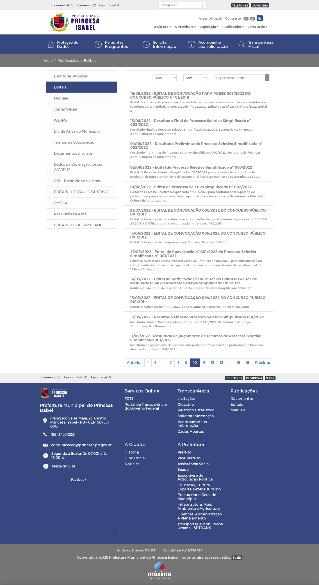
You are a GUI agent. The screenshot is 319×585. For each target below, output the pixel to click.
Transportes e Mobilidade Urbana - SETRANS (200, 526)
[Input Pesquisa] (181, 5)
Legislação (208, 27)
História (132, 452)
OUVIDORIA (260, 5)
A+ (245, 18)
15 (238, 362)
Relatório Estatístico (196, 410)
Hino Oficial (135, 458)
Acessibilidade (210, 18)
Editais (236, 404)
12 (212, 362)
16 (247, 362)
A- (252, 18)
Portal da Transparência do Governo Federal (146, 406)
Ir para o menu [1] (50, 377)
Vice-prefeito (189, 458)
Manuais (238, 410)
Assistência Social (194, 464)
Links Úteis (256, 27)
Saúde (183, 469)
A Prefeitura (184, 27)
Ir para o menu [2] (86, 5)
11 (204, 362)
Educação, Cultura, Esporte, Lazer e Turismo (199, 487)
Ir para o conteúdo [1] (62, 5)
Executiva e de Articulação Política (195, 477)
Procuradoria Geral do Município (197, 496)
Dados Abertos (191, 431)
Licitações (187, 398)
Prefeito (184, 452)
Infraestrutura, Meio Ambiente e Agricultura (199, 506)
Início (48, 60)
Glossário (186, 404)
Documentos (242, 398)
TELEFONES (240, 5)
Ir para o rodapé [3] (109, 5)
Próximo (262, 362)
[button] (203, 5)
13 (221, 362)
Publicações (232, 27)
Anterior (134, 362)
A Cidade (161, 27)
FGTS (129, 398)
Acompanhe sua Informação (192, 423)
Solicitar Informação (196, 416)
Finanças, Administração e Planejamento (200, 516)
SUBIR (270, 378)
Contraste (233, 18)
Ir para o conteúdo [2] (75, 377)
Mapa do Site (63, 466)
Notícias (132, 464)
